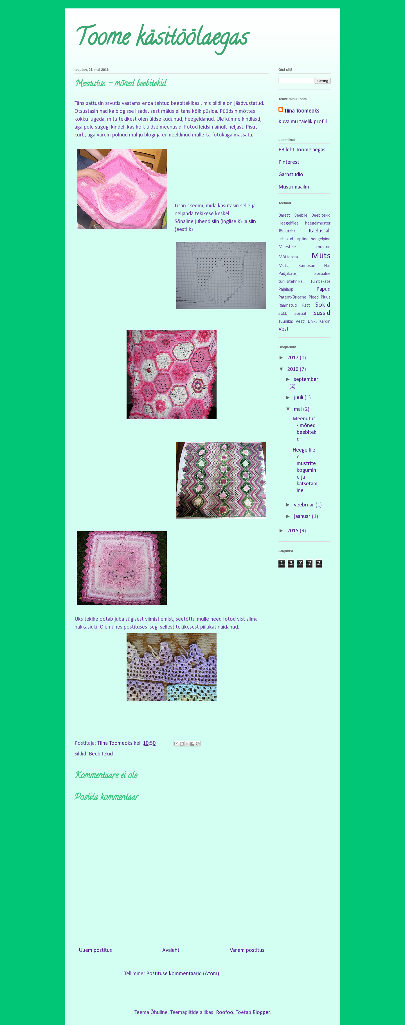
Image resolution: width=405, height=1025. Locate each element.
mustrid (323, 247)
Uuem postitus (95, 950)
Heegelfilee (288, 223)
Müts (320, 256)
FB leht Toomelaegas (301, 150)
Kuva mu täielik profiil (302, 122)
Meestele (287, 247)
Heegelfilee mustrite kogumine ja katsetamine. (305, 470)
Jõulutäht (286, 231)
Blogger (261, 1012)
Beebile (300, 215)
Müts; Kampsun (296, 266)
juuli (299, 398)
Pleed (314, 297)
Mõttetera (288, 257)
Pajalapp (285, 289)
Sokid (322, 305)
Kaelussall (319, 231)
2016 (293, 369)
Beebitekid (101, 754)
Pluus (325, 297)
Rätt (306, 305)
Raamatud (287, 305)
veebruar (305, 505)
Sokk (282, 313)
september (306, 379)
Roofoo (224, 1012)
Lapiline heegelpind (312, 239)
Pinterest (288, 162)
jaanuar (303, 516)
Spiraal (300, 313)
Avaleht (170, 950)
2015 (293, 531)
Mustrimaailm (293, 187)
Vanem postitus (247, 950)
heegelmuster (317, 223)
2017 (293, 358)
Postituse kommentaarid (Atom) (182, 974)
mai (298, 409)
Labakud (285, 239)
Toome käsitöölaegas (161, 39)
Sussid (321, 313)
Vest (283, 329)
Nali (327, 266)
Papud (323, 289)
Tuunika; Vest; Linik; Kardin (304, 321)
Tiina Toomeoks (301, 111)
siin (215, 222)
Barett (284, 215)
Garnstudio (290, 175)
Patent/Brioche (292, 297)
